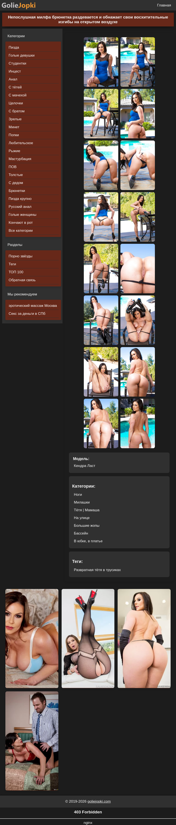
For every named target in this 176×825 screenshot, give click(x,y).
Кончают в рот (21, 223)
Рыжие (14, 151)
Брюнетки (17, 191)
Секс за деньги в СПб (27, 314)
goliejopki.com (99, 801)
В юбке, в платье (88, 541)
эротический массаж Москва (33, 306)
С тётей (15, 87)
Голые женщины (22, 215)
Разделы (15, 245)
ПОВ (13, 167)
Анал (13, 79)
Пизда (14, 47)
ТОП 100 (16, 272)
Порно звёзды (21, 256)
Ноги (78, 495)
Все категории (21, 231)
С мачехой (17, 95)
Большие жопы (87, 526)
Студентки (17, 63)
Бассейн (81, 533)
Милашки (82, 502)
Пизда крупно (20, 199)
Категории (16, 36)
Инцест (15, 71)
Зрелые (15, 119)
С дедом (16, 183)
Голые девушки (22, 55)
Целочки (16, 103)
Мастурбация (20, 159)
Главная (164, 5)
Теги (12, 264)
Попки (14, 135)
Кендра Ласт (84, 466)
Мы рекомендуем (22, 294)
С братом (17, 111)
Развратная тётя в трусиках (97, 570)
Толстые (16, 175)
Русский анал (20, 207)
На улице (82, 518)
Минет (14, 127)
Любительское (21, 143)
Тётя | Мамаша (87, 510)
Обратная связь (22, 280)
